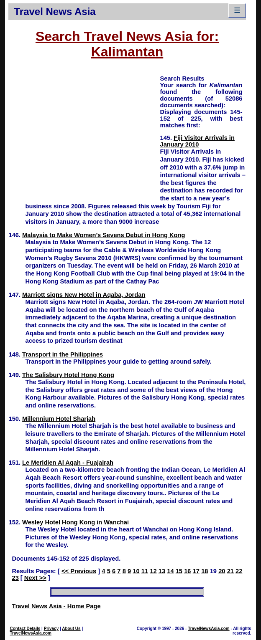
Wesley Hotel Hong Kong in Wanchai (75, 522)
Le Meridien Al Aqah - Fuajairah (67, 462)
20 (221, 571)
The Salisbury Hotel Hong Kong (68, 375)
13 (162, 571)
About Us (71, 628)
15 (179, 571)
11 (144, 571)
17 (196, 571)
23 (15, 577)
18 (204, 571)
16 (187, 571)
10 (136, 571)
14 (170, 571)
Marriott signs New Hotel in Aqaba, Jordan (83, 294)
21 (230, 571)
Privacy (51, 628)
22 (238, 571)
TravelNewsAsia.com (30, 633)
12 (153, 571)
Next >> (35, 577)
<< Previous (78, 571)
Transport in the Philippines (62, 354)
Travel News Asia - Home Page (56, 606)
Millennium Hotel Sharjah (58, 418)
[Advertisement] (84, 132)
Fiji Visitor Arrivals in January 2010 (197, 141)
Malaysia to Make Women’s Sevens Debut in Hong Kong (103, 235)
